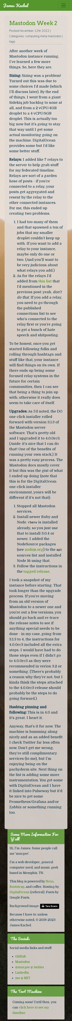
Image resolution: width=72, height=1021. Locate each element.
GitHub (20, 956)
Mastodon (22, 962)
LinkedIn (22, 972)
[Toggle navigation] (63, 5)
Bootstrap (17, 887)
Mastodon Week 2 (33, 23)
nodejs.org (34, 549)
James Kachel (15, 5)
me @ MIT (22, 978)
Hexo (49, 881)
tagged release (36, 571)
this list (45, 281)
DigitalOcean (19, 892)
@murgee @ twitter (29, 967)
